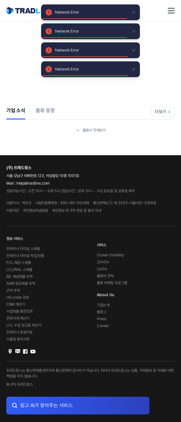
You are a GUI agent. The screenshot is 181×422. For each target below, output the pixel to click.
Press (101, 319)
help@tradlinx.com (33, 183)
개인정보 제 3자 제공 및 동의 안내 (76, 210)
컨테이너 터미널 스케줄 (23, 249)
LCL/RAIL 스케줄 (19, 269)
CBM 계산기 (15, 304)
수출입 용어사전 (17, 339)
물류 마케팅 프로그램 (112, 283)
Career (103, 326)
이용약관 (12, 210)
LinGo (102, 269)
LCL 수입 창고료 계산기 (23, 325)
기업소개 (103, 305)
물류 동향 (45, 110)
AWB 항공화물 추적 (20, 283)
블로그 (101, 312)
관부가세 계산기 (17, 318)
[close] (133, 12)
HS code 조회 (17, 297)
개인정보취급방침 (35, 210)
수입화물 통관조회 (19, 311)
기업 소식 (15, 110)
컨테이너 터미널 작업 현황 (25, 256)
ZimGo (103, 262)
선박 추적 (13, 290)
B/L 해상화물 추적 (19, 276)
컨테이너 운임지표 (19, 332)
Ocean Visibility (110, 255)
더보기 (163, 111)
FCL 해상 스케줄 (18, 262)
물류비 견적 (105, 276)
